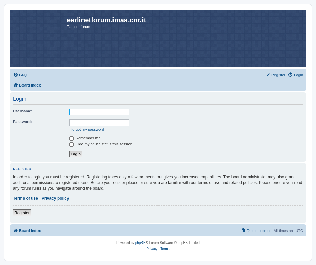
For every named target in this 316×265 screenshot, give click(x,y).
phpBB (140, 243)
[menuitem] (20, 75)
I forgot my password (86, 129)
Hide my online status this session (100, 144)
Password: (22, 122)
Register (22, 213)
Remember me (85, 138)
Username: (22, 111)
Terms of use (25, 198)
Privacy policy (55, 198)
